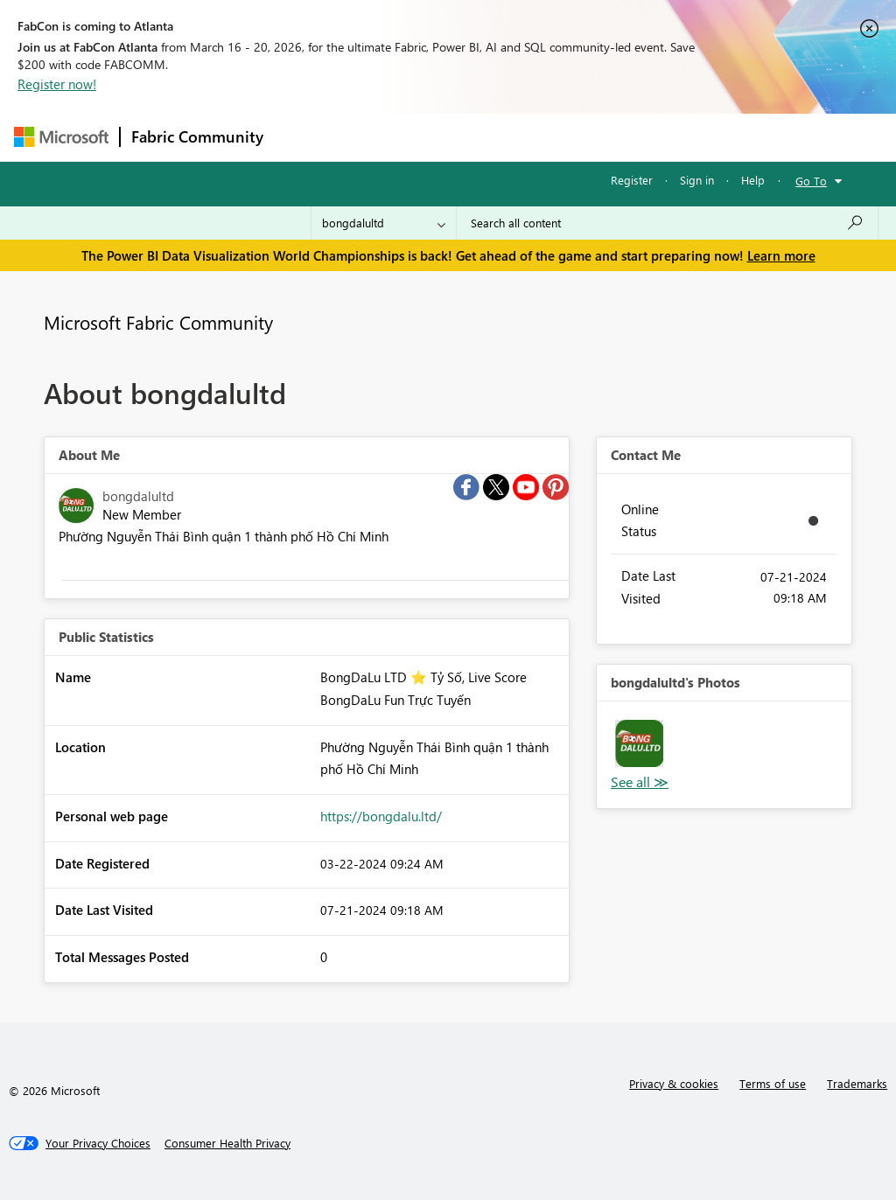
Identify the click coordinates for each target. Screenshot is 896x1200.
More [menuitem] (668, 136)
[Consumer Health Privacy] (227, 1143)
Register (632, 179)
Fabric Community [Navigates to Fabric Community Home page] (197, 136)
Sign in (697, 179)
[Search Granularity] (384, 223)
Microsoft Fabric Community (158, 322)
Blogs (608, 136)
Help (753, 179)
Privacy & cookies (673, 1083)
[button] (639, 744)
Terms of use (772, 1083)
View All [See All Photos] (639, 782)
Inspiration (380, 136)
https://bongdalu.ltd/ (381, 816)
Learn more (781, 255)
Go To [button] (811, 180)
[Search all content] (667, 223)
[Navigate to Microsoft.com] (61, 137)
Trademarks (857, 1083)
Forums (303, 136)
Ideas (452, 136)
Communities (530, 136)
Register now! (57, 84)
